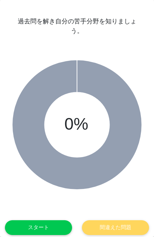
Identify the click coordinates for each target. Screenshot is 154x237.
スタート (38, 227)
